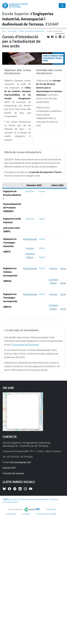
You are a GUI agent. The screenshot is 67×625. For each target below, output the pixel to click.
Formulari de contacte (13, 473)
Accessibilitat (11, 514)
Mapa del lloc (51, 509)
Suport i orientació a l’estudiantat (31, 31)
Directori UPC (9, 468)
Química (30, 191)
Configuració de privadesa (46, 514)
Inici (3, 31)
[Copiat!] (64, 37)
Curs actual (12, 31)
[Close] (62, 5)
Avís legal (25, 514)
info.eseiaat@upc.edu (20, 462)
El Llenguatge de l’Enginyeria (25, 344)
